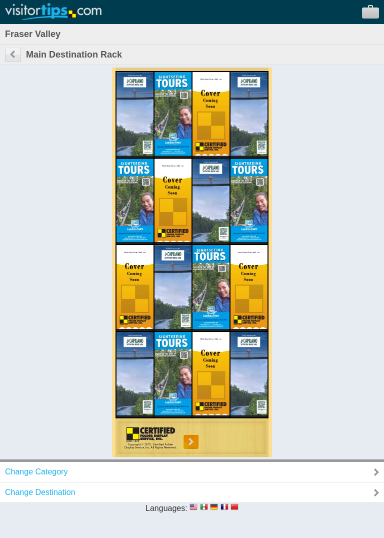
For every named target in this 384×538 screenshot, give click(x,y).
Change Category (36, 471)
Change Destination (40, 492)
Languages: (167, 508)
